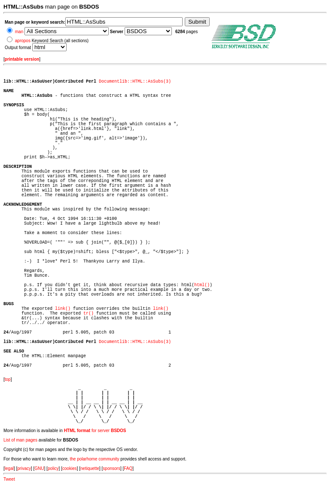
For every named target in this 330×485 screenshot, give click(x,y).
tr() (88, 313)
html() (202, 285)
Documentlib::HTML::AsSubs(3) (135, 81)
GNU (39, 468)
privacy (24, 468)
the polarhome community (94, 459)
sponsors (111, 468)
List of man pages (20, 440)
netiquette (89, 468)
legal (9, 468)
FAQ (128, 468)
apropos (23, 40)
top (8, 379)
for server (95, 430)
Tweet (9, 479)
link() (62, 308)
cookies (69, 468)
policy (53, 468)
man (19, 31)
